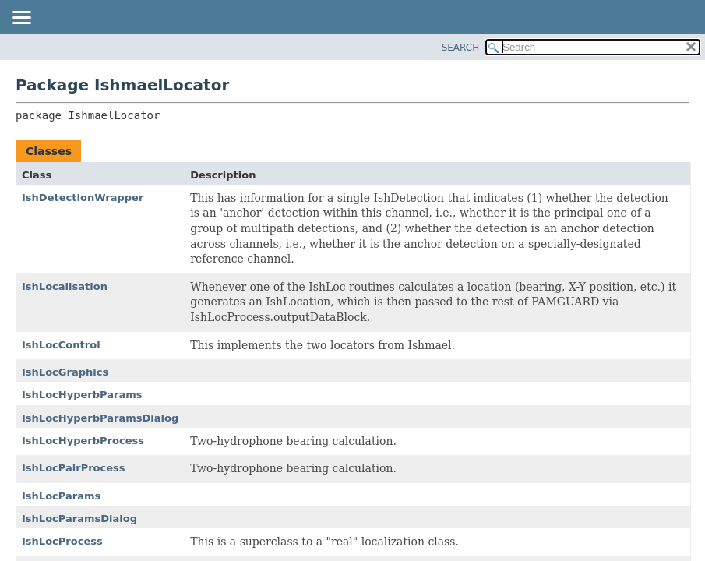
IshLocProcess (62, 541)
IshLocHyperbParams (82, 394)
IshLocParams (61, 496)
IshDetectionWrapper (82, 197)
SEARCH (461, 47)
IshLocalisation (65, 286)
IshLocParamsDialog (79, 518)
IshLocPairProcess (73, 468)
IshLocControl (61, 345)
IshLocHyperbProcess (83, 440)
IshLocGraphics (65, 372)
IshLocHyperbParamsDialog (100, 418)
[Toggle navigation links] (21, 19)
